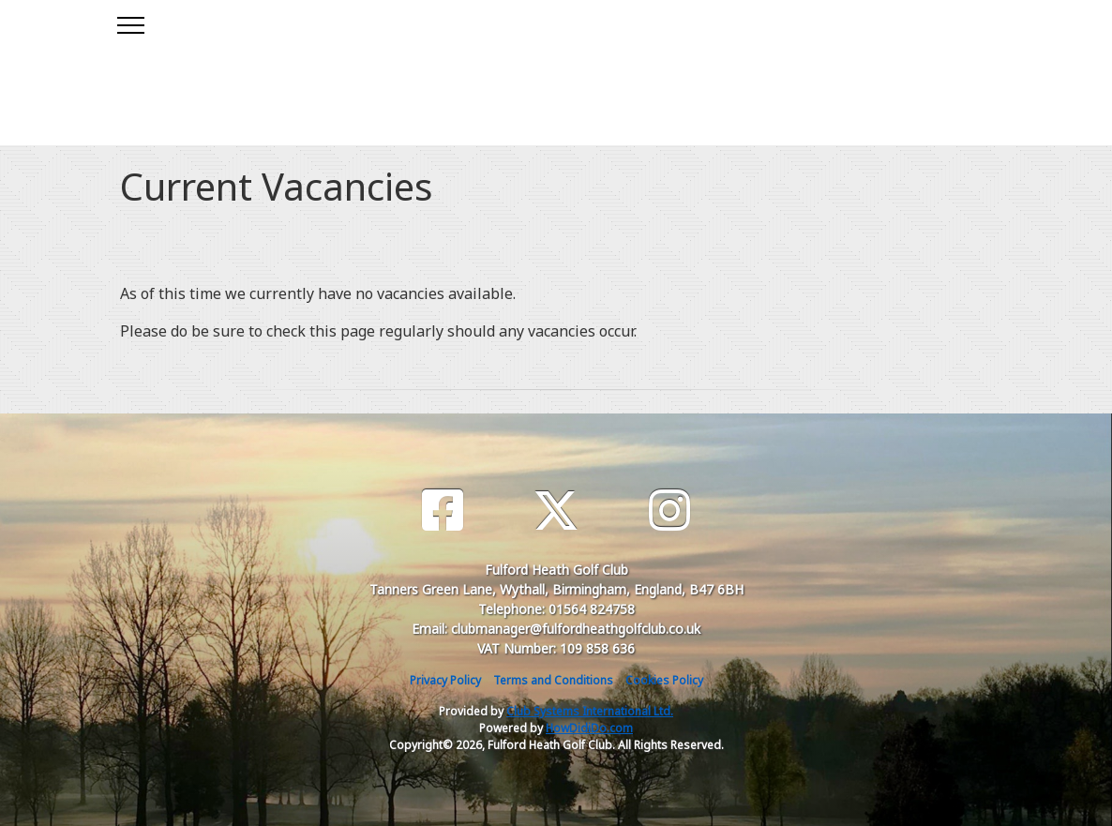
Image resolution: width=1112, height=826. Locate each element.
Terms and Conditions (553, 680)
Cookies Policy (664, 680)
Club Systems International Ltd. (589, 711)
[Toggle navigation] (130, 23)
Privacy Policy (445, 680)
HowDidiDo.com (589, 728)
